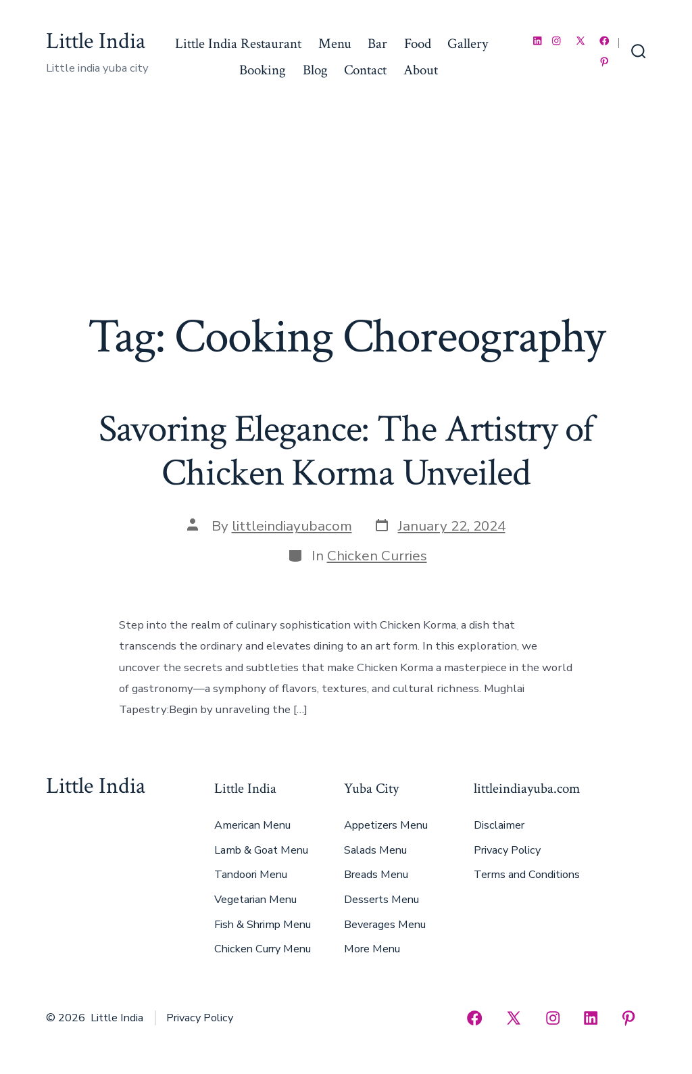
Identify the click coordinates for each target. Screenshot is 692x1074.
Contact (365, 70)
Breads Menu (376, 874)
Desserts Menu (381, 899)
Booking (262, 70)
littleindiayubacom (292, 525)
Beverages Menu (385, 924)
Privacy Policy (507, 850)
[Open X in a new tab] (580, 40)
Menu (334, 43)
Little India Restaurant (238, 43)
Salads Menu (375, 850)
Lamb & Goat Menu (261, 850)
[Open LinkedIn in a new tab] (537, 40)
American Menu (252, 825)
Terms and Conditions (527, 874)
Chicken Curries (377, 555)
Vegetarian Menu (255, 899)
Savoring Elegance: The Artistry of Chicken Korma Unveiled (346, 451)
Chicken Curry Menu (262, 949)
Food (417, 43)
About (420, 70)
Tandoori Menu (250, 874)
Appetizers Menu (386, 825)
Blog (315, 70)
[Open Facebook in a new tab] (604, 40)
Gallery (467, 43)
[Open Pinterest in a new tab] (604, 61)
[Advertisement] (346, 207)
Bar (377, 43)
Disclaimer (499, 825)
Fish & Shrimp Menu (262, 924)
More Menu (372, 949)
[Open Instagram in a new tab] (556, 40)
